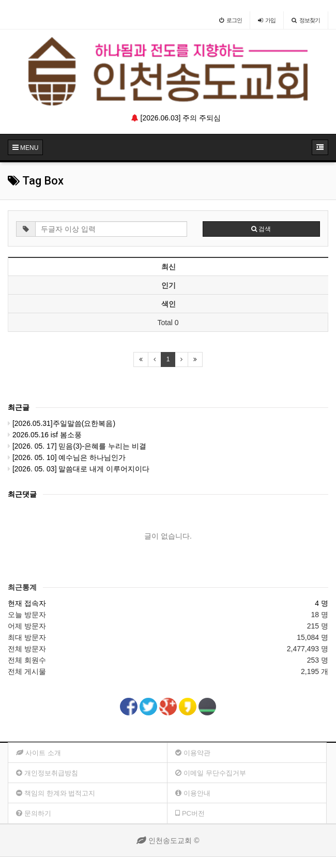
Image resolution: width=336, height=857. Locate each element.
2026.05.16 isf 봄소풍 (45, 435)
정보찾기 (306, 20)
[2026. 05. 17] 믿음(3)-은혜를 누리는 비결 (77, 446)
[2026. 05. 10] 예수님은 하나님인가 (67, 457)
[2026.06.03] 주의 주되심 (176, 118)
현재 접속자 (27, 603)
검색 (261, 229)
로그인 (230, 20)
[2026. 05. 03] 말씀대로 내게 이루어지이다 (78, 469)
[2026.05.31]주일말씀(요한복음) (61, 423)
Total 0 (167, 322)
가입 (267, 20)
